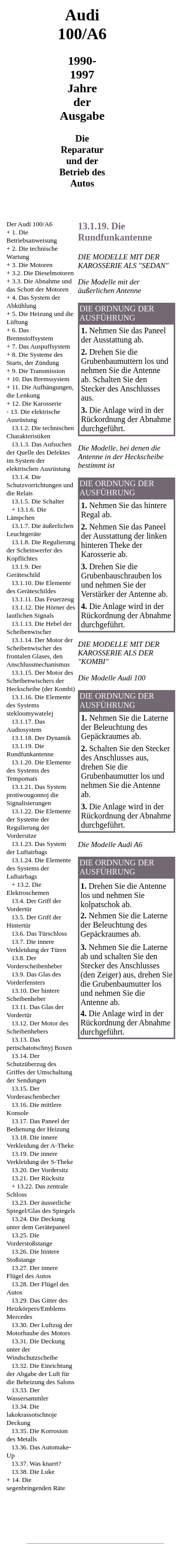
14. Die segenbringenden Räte (36, 1484)
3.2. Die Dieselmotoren (42, 273)
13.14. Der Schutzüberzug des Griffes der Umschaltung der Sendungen (39, 1068)
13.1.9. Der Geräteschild (24, 570)
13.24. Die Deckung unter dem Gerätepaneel (38, 1223)
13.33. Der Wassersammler (27, 1394)
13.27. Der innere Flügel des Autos (32, 1272)
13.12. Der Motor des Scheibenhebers (37, 1027)
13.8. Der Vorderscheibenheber (35, 962)
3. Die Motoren (32, 265)
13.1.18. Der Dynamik (41, 738)
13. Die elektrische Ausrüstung (33, 416)
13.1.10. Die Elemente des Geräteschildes (39, 587)
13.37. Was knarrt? (37, 1463)
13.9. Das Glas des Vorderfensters (34, 978)
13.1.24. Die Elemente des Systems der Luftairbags (39, 868)
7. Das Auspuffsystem (41, 346)
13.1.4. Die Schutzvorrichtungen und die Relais (40, 485)
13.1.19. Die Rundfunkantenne (30, 750)
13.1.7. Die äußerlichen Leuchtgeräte (40, 530)
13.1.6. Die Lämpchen (26, 513)
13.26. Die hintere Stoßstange (33, 1255)
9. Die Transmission (38, 371)
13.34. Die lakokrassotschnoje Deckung (32, 1414)
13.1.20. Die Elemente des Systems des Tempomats (39, 770)
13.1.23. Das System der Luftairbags (36, 848)
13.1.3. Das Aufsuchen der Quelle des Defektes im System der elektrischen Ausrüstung (39, 456)
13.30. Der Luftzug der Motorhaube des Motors (39, 1329)
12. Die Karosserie (36, 403)
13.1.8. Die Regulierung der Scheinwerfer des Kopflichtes (41, 550)
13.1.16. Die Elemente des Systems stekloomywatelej (39, 705)
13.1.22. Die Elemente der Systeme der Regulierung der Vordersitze (39, 823)
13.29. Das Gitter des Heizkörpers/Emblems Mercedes (37, 1308)
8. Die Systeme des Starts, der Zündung (35, 358)
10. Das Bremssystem (40, 379)
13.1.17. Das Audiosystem (26, 725)
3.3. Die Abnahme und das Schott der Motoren (39, 285)
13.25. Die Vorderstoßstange (29, 1239)
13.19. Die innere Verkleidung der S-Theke (40, 1158)
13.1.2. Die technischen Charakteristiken (40, 432)
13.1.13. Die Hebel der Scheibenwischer (39, 628)
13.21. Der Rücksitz (38, 1178)
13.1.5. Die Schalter (38, 501)
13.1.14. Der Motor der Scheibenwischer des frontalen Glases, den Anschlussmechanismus (40, 652)
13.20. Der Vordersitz (40, 1170)
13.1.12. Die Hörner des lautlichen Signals (41, 611)
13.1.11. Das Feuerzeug (43, 599)
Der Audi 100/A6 (29, 224)
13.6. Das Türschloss (39, 933)
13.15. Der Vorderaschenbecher (33, 1092)
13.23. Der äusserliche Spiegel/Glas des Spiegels (41, 1206)
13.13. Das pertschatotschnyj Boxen (39, 1043)
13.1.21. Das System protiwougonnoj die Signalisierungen (36, 795)
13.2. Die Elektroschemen (28, 888)
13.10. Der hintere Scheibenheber (33, 994)
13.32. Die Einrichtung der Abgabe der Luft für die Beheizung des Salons (40, 1374)
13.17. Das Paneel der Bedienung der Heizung (38, 1125)
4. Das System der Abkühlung (33, 301)
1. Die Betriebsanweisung (32, 236)
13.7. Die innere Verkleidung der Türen (36, 946)
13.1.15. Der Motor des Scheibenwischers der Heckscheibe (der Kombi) (41, 681)
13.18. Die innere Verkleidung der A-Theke (40, 1141)
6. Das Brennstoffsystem (30, 334)
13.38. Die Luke (33, 1471)
